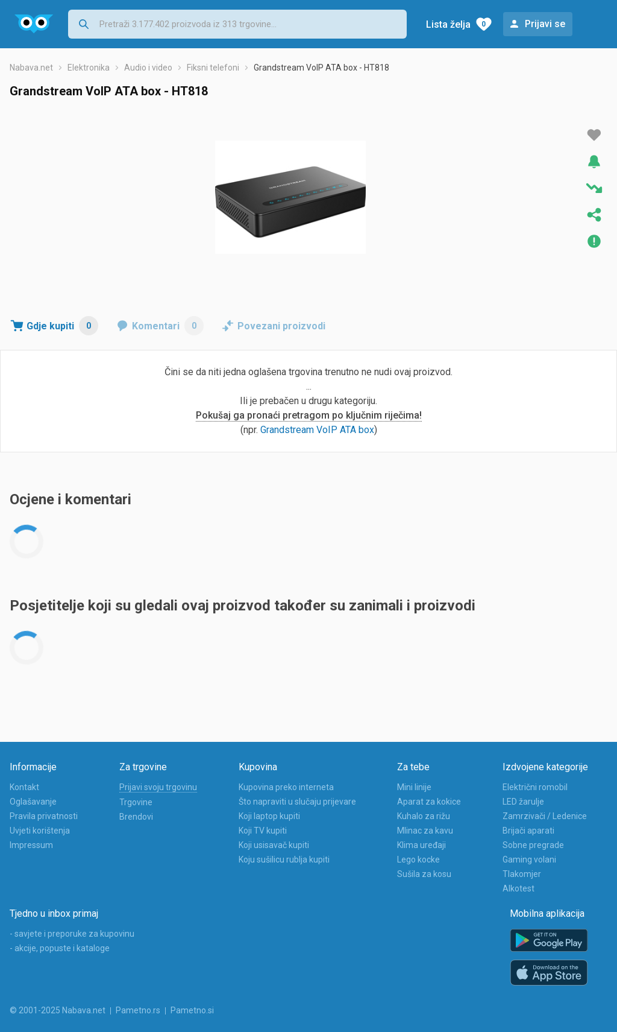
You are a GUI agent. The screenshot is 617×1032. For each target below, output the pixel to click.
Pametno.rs (138, 1010)
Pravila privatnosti (44, 816)
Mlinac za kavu (425, 830)
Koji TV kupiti (263, 830)
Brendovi (136, 816)
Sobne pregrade (533, 845)
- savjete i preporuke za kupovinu (72, 934)
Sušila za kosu (424, 874)
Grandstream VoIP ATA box (317, 429)
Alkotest (518, 888)
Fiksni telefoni (213, 67)
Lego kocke (418, 859)
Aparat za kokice (429, 801)
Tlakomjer (522, 874)
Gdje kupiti (62, 325)
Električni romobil (535, 787)
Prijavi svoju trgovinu (158, 787)
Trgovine (135, 802)
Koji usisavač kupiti (274, 845)
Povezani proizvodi (281, 326)
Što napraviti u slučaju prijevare (297, 801)
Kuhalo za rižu (423, 816)
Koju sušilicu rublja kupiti (284, 859)
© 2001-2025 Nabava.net (57, 1010)
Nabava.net (31, 67)
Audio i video (148, 67)
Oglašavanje (33, 801)
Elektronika (88, 67)
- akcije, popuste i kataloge (60, 948)
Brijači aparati (528, 830)
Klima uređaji (421, 845)
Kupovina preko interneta (286, 787)
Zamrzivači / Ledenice (545, 816)
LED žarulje (523, 801)
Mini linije (414, 787)
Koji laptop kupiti (269, 816)
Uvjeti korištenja (40, 830)
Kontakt (24, 787)
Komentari (168, 325)
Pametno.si (192, 1010)
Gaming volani (529, 859)
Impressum (31, 845)
